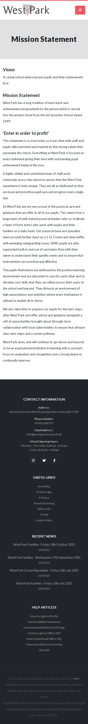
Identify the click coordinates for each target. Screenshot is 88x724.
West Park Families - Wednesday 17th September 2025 (44, 557)
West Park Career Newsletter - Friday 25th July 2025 (44, 570)
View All (44, 650)
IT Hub (44, 514)
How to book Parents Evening (44, 644)
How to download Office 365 (44, 638)
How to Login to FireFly (44, 616)
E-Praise (44, 497)
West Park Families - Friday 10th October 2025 (44, 544)
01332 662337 (44, 423)
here (77, 678)
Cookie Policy (44, 520)
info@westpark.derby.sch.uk (44, 434)
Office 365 (44, 508)
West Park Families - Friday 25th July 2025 (44, 583)
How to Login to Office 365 (44, 633)
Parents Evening (44, 503)
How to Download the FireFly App (44, 627)
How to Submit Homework (44, 621)
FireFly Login (44, 491)
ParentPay (44, 486)
